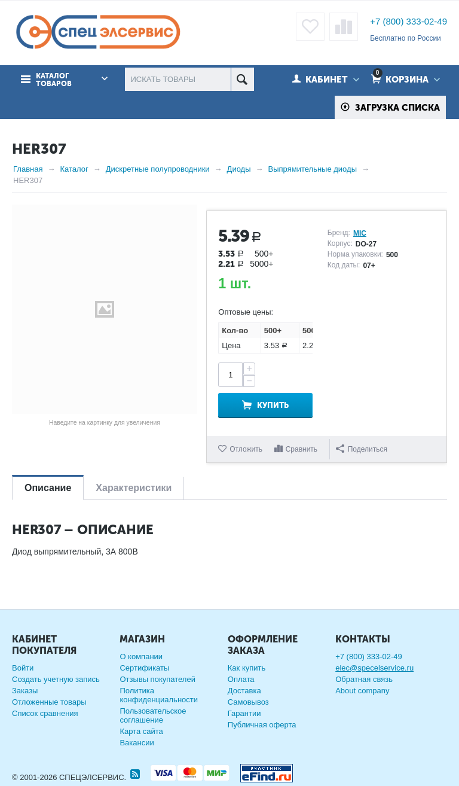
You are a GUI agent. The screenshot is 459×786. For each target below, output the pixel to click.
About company (362, 690)
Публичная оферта (262, 724)
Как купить (246, 667)
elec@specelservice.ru (374, 667)
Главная (27, 168)
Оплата (241, 679)
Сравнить (301, 449)
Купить (273, 405)
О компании (141, 656)
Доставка (244, 690)
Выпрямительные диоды (312, 168)
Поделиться (361, 448)
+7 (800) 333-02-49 (408, 21)
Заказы (25, 690)
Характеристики (134, 488)
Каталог (74, 168)
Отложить (246, 449)
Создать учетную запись (56, 679)
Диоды (239, 168)
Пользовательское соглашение (153, 715)
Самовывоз (248, 701)
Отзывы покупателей (157, 679)
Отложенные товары (49, 701)
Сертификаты (144, 667)
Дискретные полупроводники (158, 168)
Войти (22, 667)
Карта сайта (141, 731)
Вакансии (137, 742)
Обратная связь (364, 679)
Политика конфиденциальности (159, 695)
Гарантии (244, 713)
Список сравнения (45, 713)
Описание (48, 488)
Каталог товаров (54, 80)
